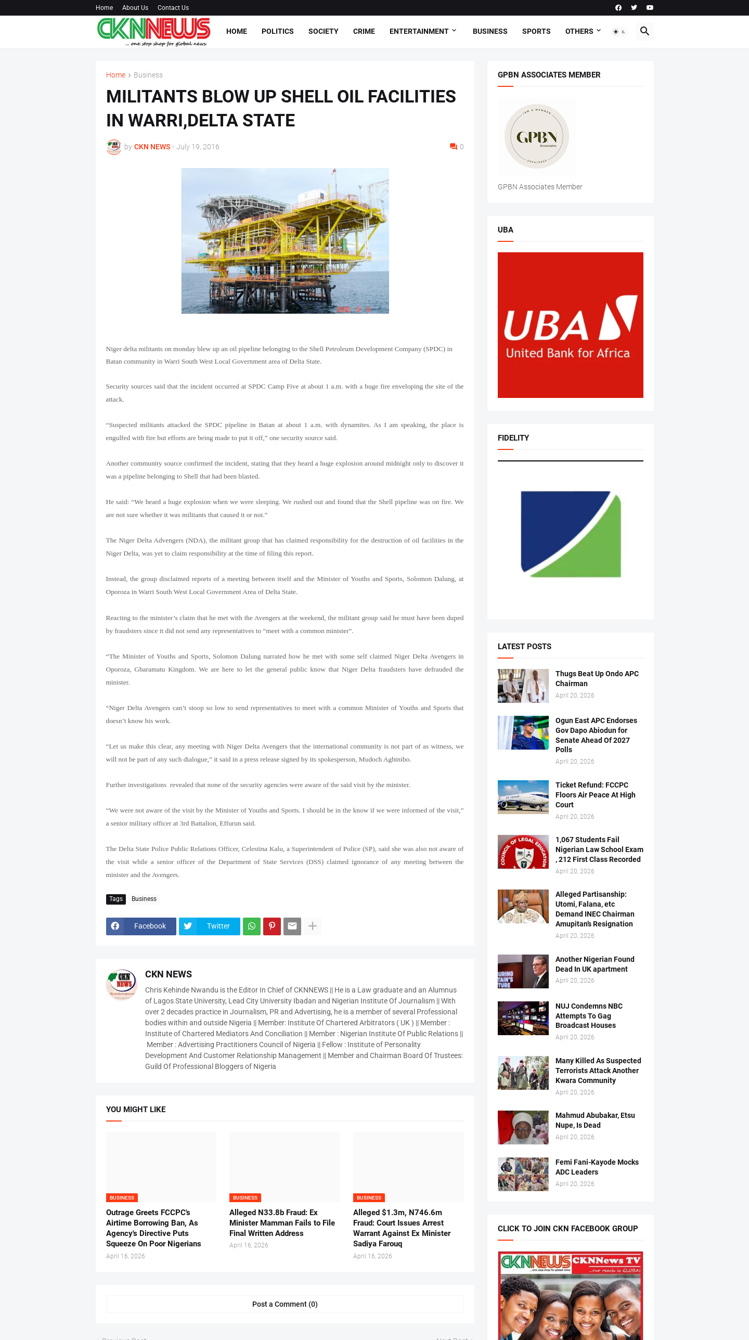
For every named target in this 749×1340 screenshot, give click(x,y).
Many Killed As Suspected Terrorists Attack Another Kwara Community (598, 1070)
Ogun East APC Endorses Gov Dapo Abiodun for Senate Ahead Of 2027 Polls (596, 735)
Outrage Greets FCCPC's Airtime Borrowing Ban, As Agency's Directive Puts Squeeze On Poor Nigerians (153, 1228)
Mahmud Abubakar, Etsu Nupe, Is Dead (595, 1120)
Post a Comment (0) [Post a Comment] (285, 1304)
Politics (278, 31)
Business (490, 31)
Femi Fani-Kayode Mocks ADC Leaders (597, 1167)
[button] (619, 32)
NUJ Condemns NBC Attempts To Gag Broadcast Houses (589, 1016)
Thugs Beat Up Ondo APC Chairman (597, 678)
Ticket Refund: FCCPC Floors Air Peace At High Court (596, 795)
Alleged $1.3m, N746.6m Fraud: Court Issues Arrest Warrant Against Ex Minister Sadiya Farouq (401, 1228)
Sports (536, 31)
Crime (364, 31)
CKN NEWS (168, 974)
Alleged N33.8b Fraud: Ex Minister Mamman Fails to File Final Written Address (282, 1223)
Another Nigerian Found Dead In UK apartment (595, 964)
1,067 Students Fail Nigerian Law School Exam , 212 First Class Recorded (599, 849)
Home (104, 7)
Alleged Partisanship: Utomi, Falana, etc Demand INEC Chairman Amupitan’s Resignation (595, 909)
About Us (135, 7)
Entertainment (419, 31)
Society (323, 31)
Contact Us (173, 7)
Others (579, 31)
